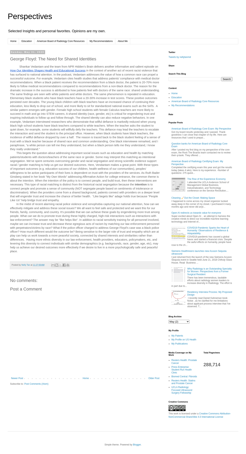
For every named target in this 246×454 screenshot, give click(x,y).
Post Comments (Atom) (36, 384)
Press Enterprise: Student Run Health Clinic (181, 370)
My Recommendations (101, 41)
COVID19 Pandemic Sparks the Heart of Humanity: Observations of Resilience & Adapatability (208, 230)
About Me (123, 41)
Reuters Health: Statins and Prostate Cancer (183, 382)
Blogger (137, 444)
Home (13, 41)
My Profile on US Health (183, 339)
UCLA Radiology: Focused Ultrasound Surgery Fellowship (181, 390)
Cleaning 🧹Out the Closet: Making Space (193, 198)
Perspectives (30, 16)
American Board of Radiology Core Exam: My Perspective (201, 128)
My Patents (177, 335)
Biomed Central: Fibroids (184, 376)
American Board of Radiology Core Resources (60, 41)
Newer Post (17, 378)
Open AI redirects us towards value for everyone (196, 212)
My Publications (179, 343)
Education (27, 41)
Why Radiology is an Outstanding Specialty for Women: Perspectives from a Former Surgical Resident (209, 271)
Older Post (153, 378)
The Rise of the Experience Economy (206, 179)
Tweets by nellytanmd (180, 57)
